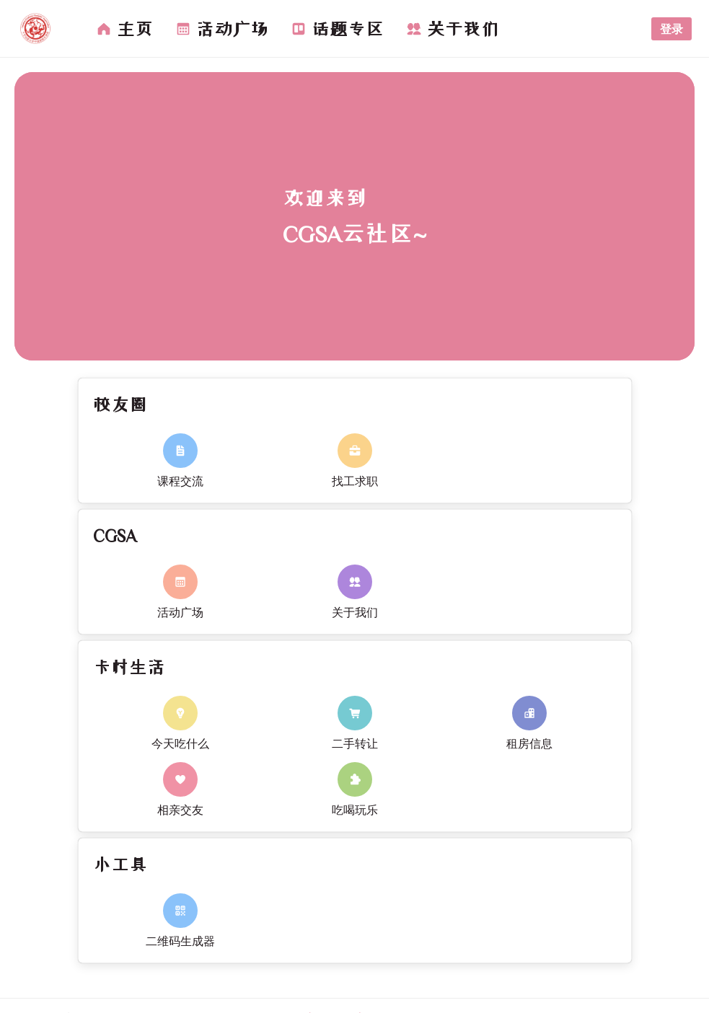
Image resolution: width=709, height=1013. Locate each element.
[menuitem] (125, 29)
